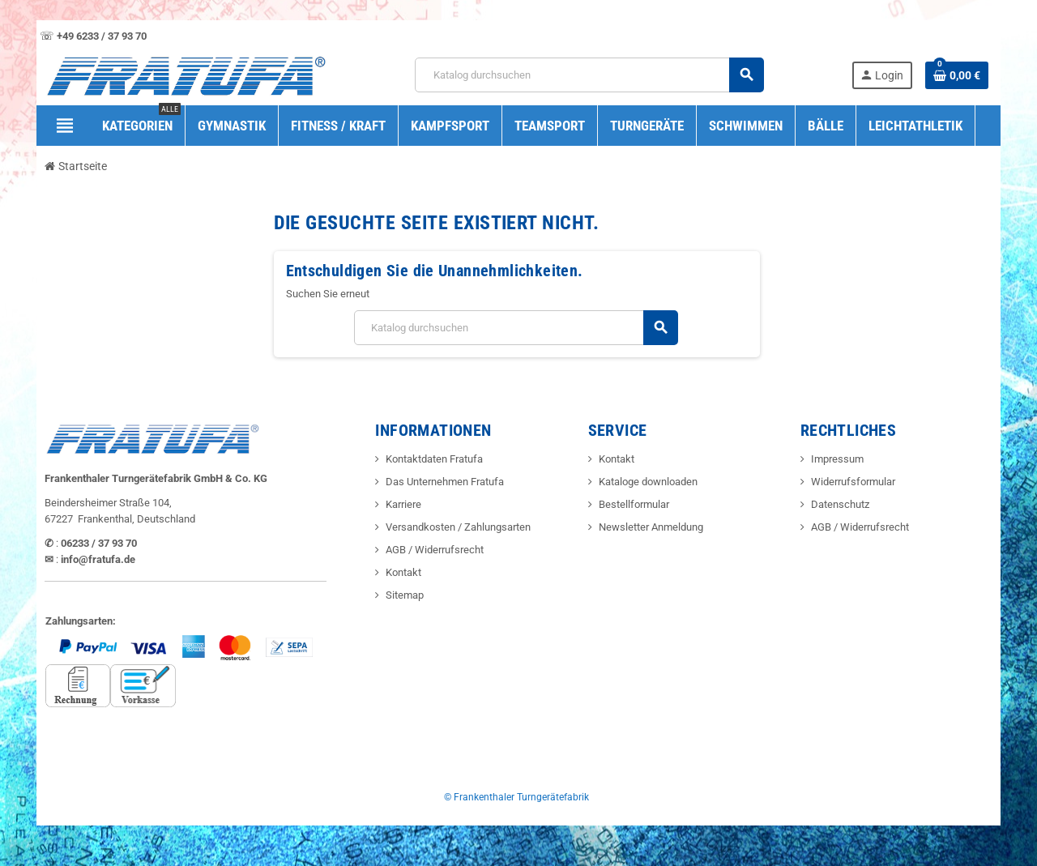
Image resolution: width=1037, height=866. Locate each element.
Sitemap (405, 595)
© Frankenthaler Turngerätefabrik (516, 797)
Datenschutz (840, 504)
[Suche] (589, 75)
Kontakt (403, 572)
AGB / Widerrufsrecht (435, 550)
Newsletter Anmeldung (651, 527)
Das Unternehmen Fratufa (445, 482)
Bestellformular (634, 504)
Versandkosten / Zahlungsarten (458, 527)
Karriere (403, 504)
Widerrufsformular (853, 482)
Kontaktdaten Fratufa (434, 459)
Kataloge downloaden (648, 482)
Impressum (837, 459)
